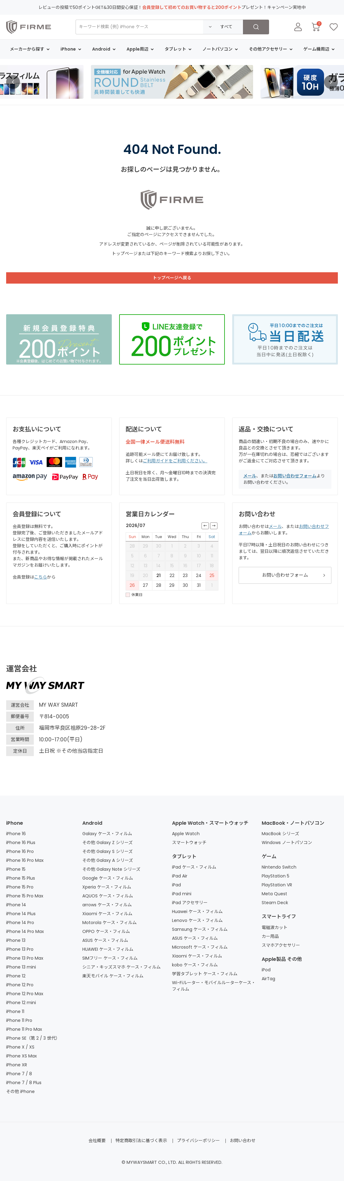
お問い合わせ (243, 1140)
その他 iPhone (20, 1091)
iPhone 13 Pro (19, 949)
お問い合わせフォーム (294, 476)
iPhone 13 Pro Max (24, 958)
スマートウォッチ (189, 842)
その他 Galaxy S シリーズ (107, 851)
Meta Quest (274, 894)
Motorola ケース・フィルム (109, 922)
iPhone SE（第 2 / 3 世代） (33, 1038)
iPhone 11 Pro (19, 1020)
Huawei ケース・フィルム (197, 911)
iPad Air (179, 876)
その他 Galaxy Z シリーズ (107, 842)
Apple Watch (186, 834)
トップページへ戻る (172, 278)
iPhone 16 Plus (20, 842)
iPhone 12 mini (21, 1002)
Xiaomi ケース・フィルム (107, 914)
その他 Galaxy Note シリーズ (111, 869)
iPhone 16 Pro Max (25, 860)
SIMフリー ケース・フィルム (110, 958)
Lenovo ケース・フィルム (197, 920)
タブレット (184, 856)
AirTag (268, 979)
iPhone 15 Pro (19, 887)
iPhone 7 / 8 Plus (23, 1083)
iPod (266, 970)
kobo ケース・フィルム (195, 965)
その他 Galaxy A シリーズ (107, 860)
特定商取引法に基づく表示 (141, 1140)
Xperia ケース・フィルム (106, 887)
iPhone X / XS (20, 1047)
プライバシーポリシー (198, 1140)
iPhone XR (16, 1065)
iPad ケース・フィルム (194, 867)
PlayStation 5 (275, 876)
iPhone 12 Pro (19, 985)
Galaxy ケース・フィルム (107, 834)
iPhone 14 (16, 905)
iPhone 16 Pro (20, 851)
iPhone (14, 823)
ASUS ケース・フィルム (105, 940)
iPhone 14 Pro (20, 922)
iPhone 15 (15, 869)
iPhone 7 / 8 (19, 1074)
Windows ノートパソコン (287, 842)
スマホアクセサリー (281, 945)
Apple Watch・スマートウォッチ (210, 823)
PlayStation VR (277, 885)
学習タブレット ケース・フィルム (204, 974)
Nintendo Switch (279, 867)
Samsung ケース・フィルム (200, 929)
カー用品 (270, 936)
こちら (40, 577)
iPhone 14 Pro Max (25, 931)
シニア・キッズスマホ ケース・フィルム (121, 967)
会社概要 (97, 1140)
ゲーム (269, 856)
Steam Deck (275, 903)
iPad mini (181, 894)
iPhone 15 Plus (20, 878)
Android (92, 823)
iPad (176, 885)
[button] (13, 82)
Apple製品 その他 (282, 959)
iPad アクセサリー (190, 903)
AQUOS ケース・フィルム (107, 896)
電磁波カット (274, 927)
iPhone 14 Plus (21, 914)
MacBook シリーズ (280, 834)
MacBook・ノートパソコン (293, 823)
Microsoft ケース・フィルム (200, 947)
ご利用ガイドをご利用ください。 (175, 461)
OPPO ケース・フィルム (106, 931)
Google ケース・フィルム (107, 878)
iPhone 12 (15, 976)
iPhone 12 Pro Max (24, 994)
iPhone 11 (15, 1011)
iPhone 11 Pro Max (24, 1029)
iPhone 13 (15, 940)
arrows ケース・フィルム (107, 905)
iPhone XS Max (21, 1056)
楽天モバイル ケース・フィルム (112, 976)
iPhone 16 (16, 834)
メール (249, 476)
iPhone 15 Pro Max (24, 896)
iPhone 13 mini (21, 967)
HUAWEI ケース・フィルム (107, 949)
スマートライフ (279, 916)
